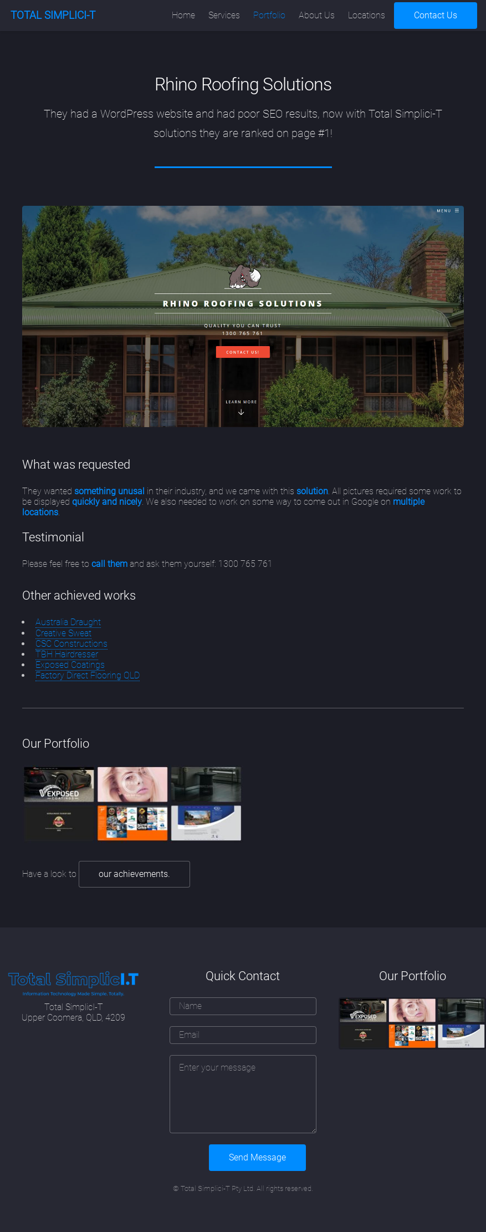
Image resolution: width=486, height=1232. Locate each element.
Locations (366, 15)
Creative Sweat (63, 633)
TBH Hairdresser (66, 654)
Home (183, 15)
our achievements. (134, 874)
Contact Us (435, 15)
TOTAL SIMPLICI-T (53, 15)
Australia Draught (68, 622)
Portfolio (269, 15)
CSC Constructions (71, 643)
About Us (317, 15)
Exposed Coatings (70, 665)
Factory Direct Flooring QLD (87, 675)
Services (224, 15)
